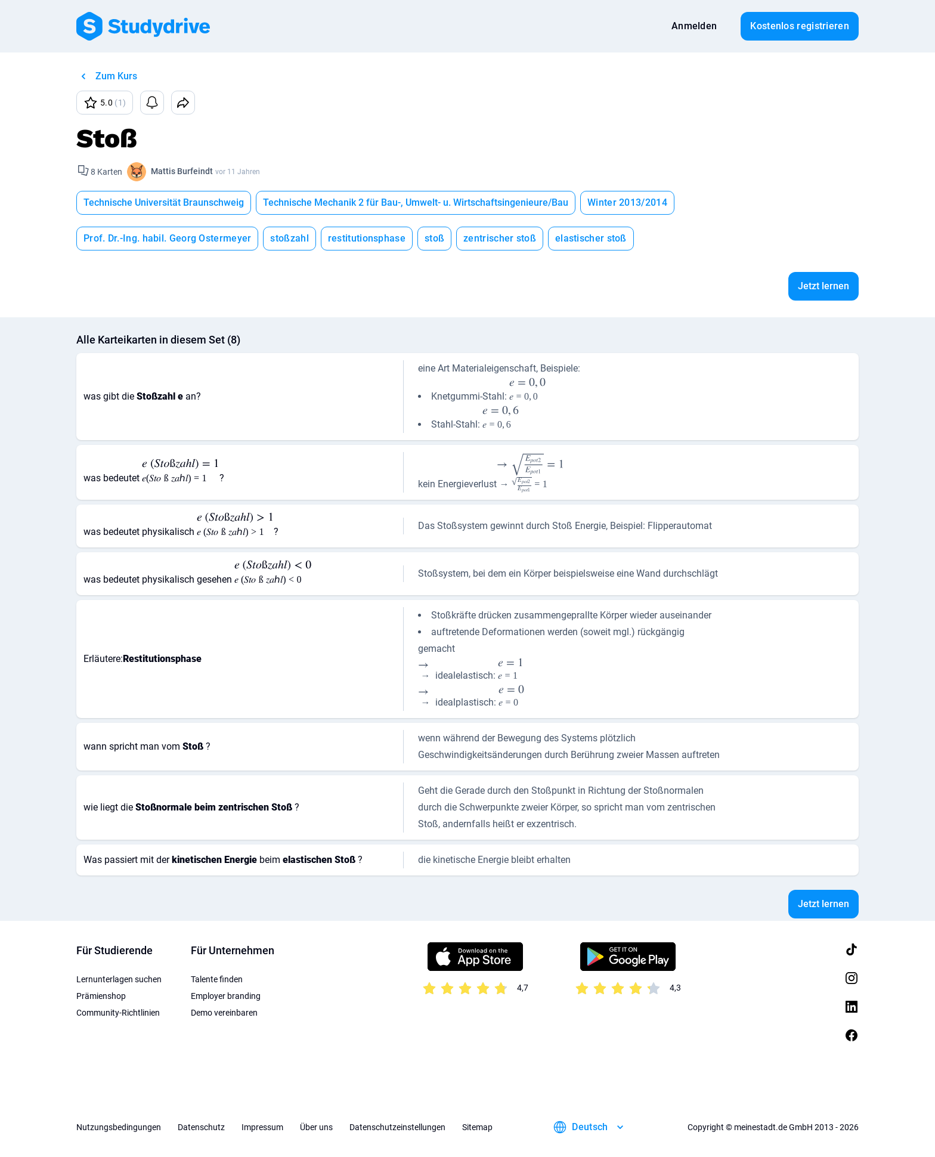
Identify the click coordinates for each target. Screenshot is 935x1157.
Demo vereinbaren (224, 1012)
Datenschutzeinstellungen (397, 1127)
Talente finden (217, 979)
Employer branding (226, 996)
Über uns (316, 1127)
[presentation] (527, 391)
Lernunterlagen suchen (119, 979)
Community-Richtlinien (118, 1012)
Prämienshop (101, 996)
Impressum (262, 1127)
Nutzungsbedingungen (118, 1127)
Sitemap (477, 1127)
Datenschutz (201, 1127)
